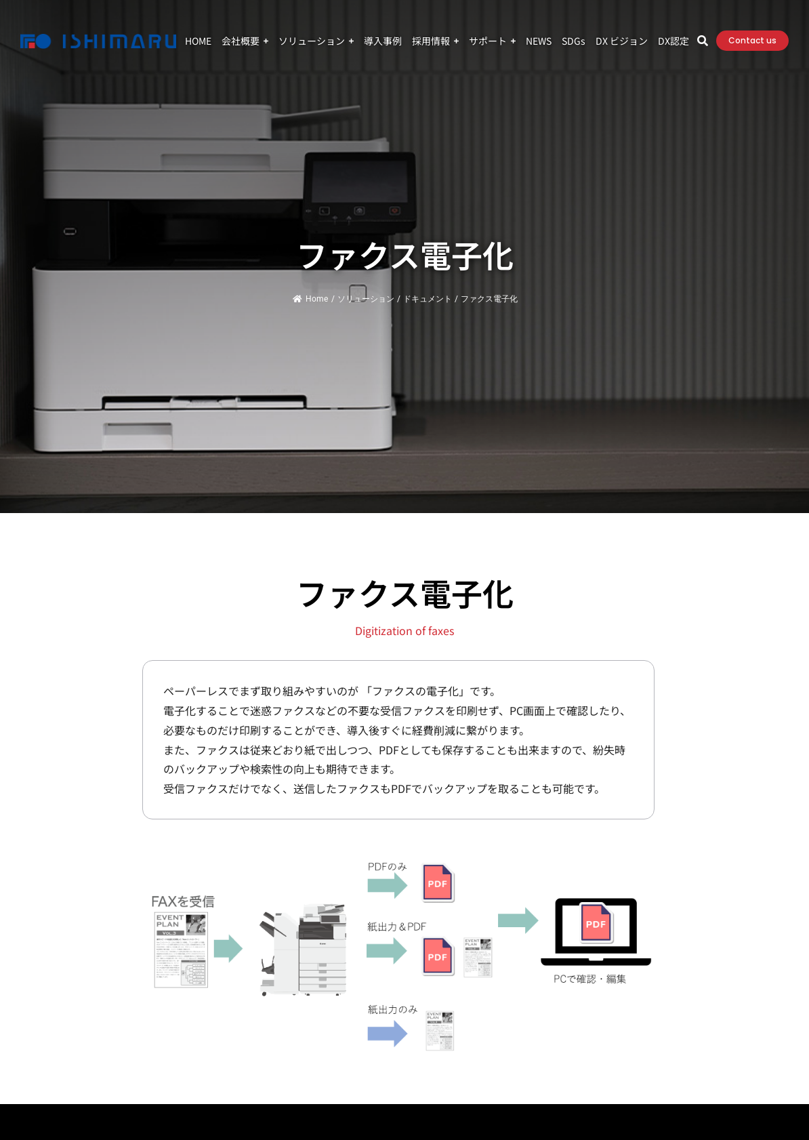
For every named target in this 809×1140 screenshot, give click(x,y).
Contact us (752, 40)
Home (310, 299)
